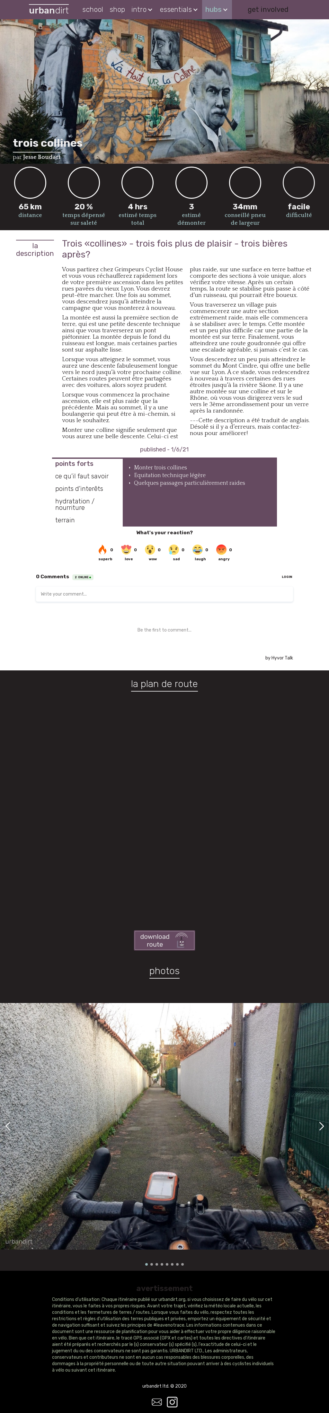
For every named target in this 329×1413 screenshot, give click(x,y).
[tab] (87, 464)
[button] (142, 9)
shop (117, 9)
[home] (49, 9)
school (92, 9)
